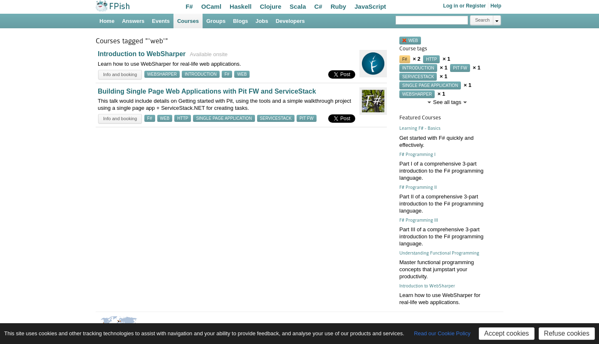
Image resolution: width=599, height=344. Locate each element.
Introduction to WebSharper (142, 53)
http (182, 118)
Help (495, 6)
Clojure (271, 6)
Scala (298, 6)
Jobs (261, 21)
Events (161, 21)
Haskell (241, 6)
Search (482, 19)
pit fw (307, 118)
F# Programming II (418, 187)
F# (189, 6)
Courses (188, 21)
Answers (133, 21)
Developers (290, 21)
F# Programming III (418, 220)
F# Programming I (417, 154)
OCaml (211, 6)
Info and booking (120, 74)
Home (106, 21)
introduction (201, 74)
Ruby (339, 6)
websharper (162, 74)
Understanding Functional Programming (439, 253)
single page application (224, 118)
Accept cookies (506, 333)
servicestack (276, 118)
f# (227, 74)
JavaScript (370, 6)
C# (318, 6)
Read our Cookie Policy (442, 333)
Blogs (240, 21)
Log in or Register (464, 6)
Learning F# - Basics (420, 128)
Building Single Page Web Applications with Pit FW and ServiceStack (207, 91)
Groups (215, 21)
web (242, 74)
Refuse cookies (566, 333)
